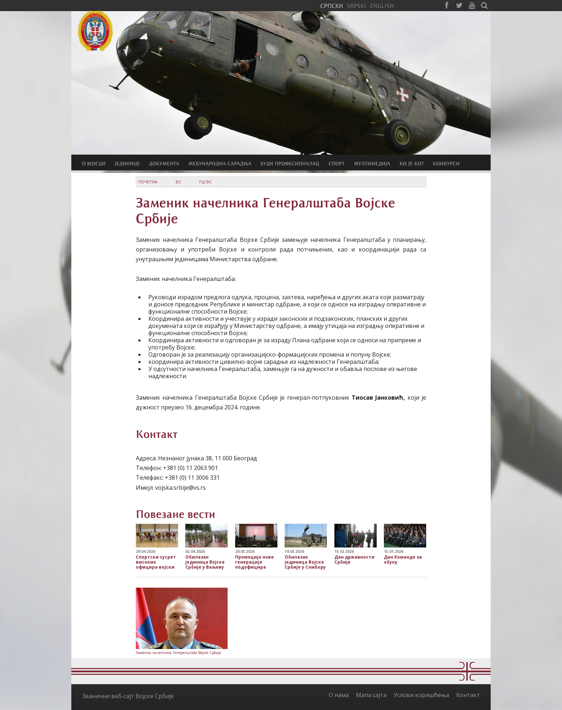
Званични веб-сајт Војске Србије (128, 696)
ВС (178, 181)
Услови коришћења (421, 695)
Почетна (147, 181)
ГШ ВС (205, 181)
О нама (339, 695)
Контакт (468, 695)
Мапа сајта (371, 695)
